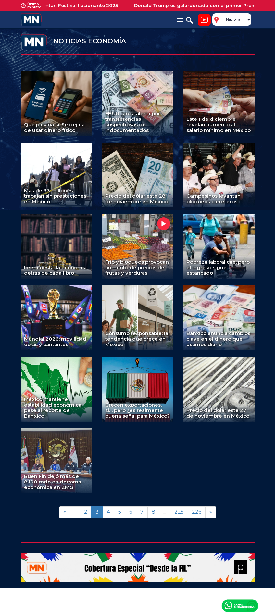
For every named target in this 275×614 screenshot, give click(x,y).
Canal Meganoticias (239, 605)
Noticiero (204, 20)
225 (179, 512)
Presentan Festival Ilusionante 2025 (78, 5)
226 (196, 512)
